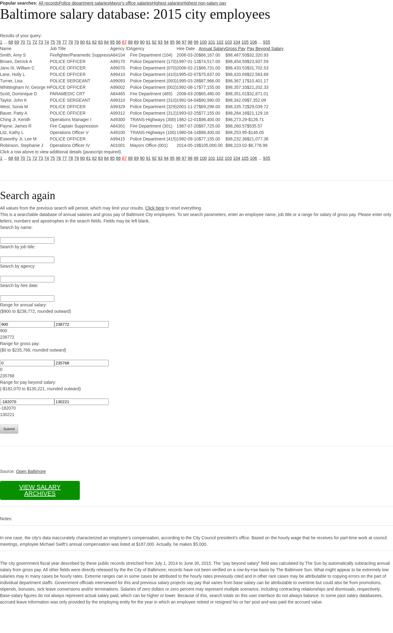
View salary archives (39, 490)
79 (76, 42)
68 (10, 42)
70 (22, 42)
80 (82, 42)
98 (190, 42)
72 (34, 42)
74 (46, 42)
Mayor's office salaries (130, 3)
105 (245, 42)
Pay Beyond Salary (265, 48)
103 (228, 42)
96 (178, 42)
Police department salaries (84, 3)
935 (266, 42)
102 (220, 42)
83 (100, 42)
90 (142, 42)
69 (16, 42)
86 (118, 42)
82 (94, 42)
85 (112, 42)
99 (196, 42)
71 (28, 42)
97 (184, 42)
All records (48, 3)
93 (160, 42)
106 (253, 42)
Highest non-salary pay (204, 3)
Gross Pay (235, 48)
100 (203, 42)
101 (211, 42)
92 (154, 42)
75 (52, 42)
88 (130, 42)
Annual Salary (212, 48)
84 (106, 42)
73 (40, 42)
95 (172, 42)
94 (166, 42)
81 (88, 42)
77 (64, 42)
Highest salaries (167, 3)
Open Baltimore (31, 471)
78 (70, 42)
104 (236, 42)
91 (148, 42)
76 (58, 42)
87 (124, 42)
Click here (154, 208)
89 (136, 42)
